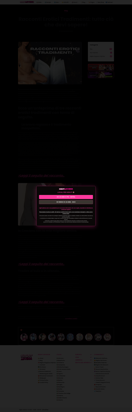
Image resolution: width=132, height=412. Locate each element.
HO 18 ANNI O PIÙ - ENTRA (66, 196)
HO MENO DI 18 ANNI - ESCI (66, 202)
